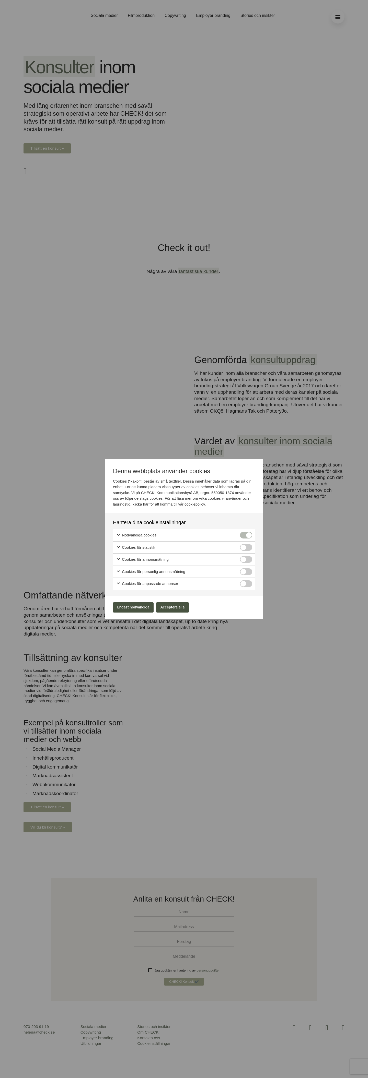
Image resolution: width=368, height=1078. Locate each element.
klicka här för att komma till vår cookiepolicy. (170, 503)
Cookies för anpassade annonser (147, 582)
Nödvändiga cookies (136, 534)
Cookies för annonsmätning (142, 558)
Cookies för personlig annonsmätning (150, 570)
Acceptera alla (179, 607)
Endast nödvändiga (135, 607)
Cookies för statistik (135, 546)
